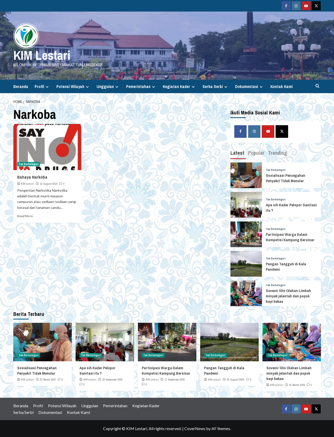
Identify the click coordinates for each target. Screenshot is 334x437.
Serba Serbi (216, 86)
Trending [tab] (277, 152)
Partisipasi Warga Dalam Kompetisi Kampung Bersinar (290, 237)
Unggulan (108, 86)
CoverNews (194, 428)
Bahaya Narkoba (32, 177)
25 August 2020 (235, 379)
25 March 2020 (297, 385)
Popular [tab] (256, 152)
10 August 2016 (48, 184)
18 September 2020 (112, 379)
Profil (42, 86)
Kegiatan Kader (179, 86)
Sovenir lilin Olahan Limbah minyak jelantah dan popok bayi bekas (288, 296)
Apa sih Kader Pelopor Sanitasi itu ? (97, 370)
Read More (25, 216)
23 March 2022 (48, 379)
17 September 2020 (175, 379)
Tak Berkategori (28, 164)
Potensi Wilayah (73, 86)
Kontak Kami (281, 86)
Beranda (20, 86)
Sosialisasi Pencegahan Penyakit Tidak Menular (285, 178)
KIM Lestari (41, 55)
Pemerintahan (141, 86)
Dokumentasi (249, 86)
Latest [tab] (237, 152)
